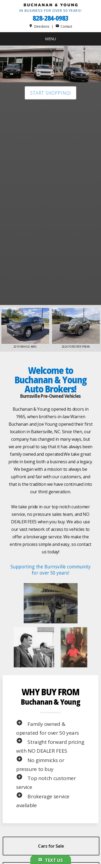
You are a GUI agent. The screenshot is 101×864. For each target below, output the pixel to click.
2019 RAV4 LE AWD (25, 346)
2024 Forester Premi (76, 346)
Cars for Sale (51, 846)
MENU (50, 38)
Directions (39, 26)
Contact (63, 26)
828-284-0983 (50, 18)
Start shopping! (50, 93)
